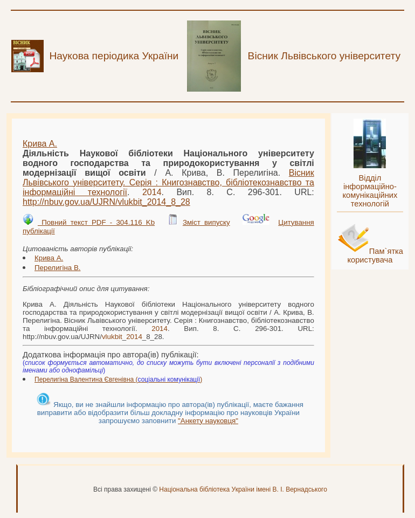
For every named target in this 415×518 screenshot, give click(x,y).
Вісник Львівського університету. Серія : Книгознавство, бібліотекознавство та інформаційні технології (168, 182)
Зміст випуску (206, 222)
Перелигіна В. (57, 268)
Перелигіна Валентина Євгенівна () (118, 379)
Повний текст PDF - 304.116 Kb (96, 222)
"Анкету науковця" (208, 421)
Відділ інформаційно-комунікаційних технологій (369, 191)
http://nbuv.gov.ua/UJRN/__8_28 (106, 201)
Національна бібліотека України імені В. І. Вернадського (243, 489)
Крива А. (40, 143)
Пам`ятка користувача (375, 255)
